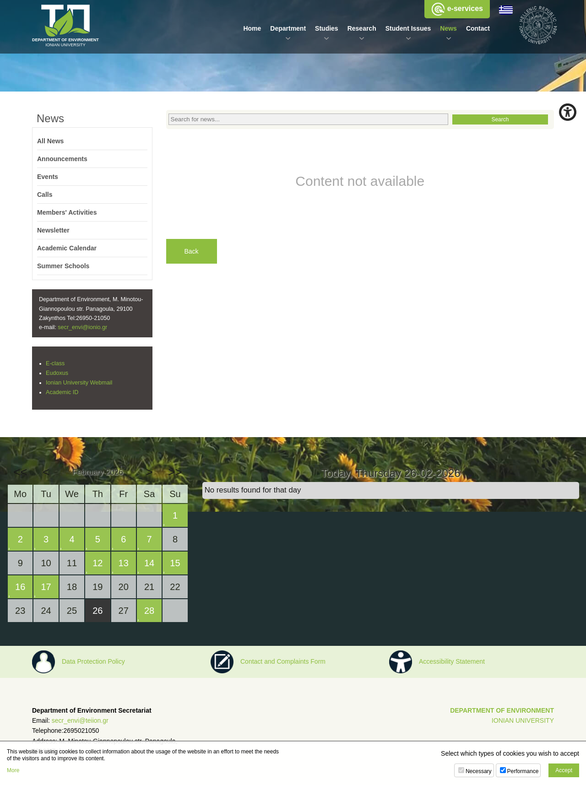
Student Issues (408, 28)
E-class (55, 363)
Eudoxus (57, 373)
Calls (44, 194)
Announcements (62, 158)
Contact (478, 28)
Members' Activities (67, 212)
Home (252, 28)
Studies (326, 28)
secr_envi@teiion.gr (80, 720)
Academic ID (62, 392)
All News (50, 141)
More (13, 770)
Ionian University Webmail (79, 382)
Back (191, 251)
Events (47, 176)
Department (288, 28)
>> (175, 472)
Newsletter (53, 230)
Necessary (479, 771)
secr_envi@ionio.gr (82, 327)
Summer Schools (63, 266)
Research (361, 28)
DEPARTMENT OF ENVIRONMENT (502, 710)
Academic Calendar (67, 248)
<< (20, 472)
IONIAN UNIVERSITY (523, 720)
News (448, 28)
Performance (523, 771)
